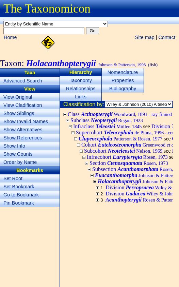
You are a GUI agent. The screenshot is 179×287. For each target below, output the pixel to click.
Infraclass (107, 126)
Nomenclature (123, 72)
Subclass (106, 120)
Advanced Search (22, 80)
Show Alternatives (22, 129)
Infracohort (127, 157)
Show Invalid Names (25, 121)
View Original (17, 97)
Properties (123, 80)
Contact (166, 37)
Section (129, 163)
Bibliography (122, 88)
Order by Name (20, 162)
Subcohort (123, 151)
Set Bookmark (18, 186)
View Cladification (22, 105)
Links (80, 96)
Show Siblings (18, 113)
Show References (22, 137)
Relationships (80, 88)
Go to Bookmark (21, 194)
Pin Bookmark (18, 203)
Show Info (14, 146)
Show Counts (18, 154)
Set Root (12, 178)
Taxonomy (80, 80)
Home (10, 37)
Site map (144, 37)
